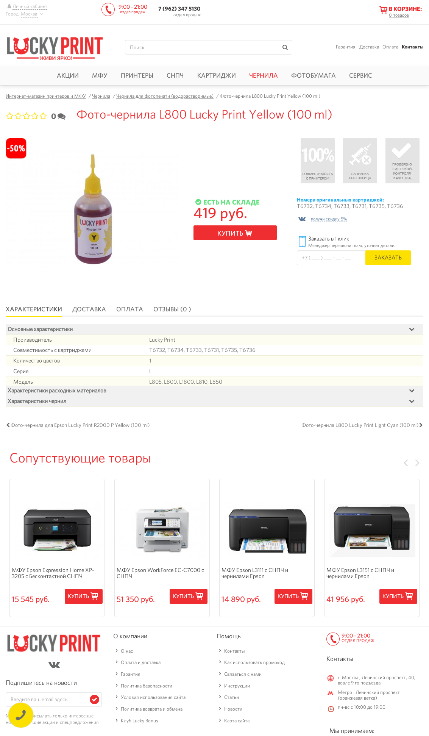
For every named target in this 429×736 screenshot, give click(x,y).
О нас (127, 652)
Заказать (388, 257)
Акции (68, 75)
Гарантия (346, 47)
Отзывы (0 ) (172, 309)
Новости (233, 710)
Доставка (369, 47)
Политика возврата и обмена (152, 710)
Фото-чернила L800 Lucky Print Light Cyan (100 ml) (359, 426)
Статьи (231, 698)
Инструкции (237, 687)
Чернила (263, 75)
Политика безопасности (146, 687)
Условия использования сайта (153, 698)
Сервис (360, 75)
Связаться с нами (243, 675)
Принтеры (137, 75)
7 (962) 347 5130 (179, 8)
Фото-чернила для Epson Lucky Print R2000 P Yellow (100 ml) (80, 426)
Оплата (390, 47)
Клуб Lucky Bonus (139, 722)
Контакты (412, 47)
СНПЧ (175, 75)
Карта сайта (237, 722)
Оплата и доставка (141, 664)
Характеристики (34, 309)
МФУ (100, 75)
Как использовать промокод (254, 664)
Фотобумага (313, 75)
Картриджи (216, 75)
